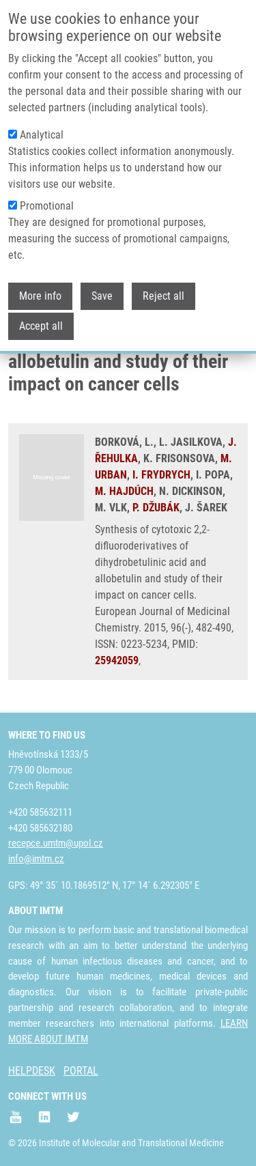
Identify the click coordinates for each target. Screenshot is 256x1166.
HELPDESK (31, 1070)
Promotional (47, 192)
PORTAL (80, 1070)
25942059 (117, 660)
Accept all (41, 313)
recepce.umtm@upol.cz (55, 843)
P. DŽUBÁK (156, 507)
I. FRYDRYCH (161, 474)
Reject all (163, 282)
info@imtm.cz (36, 859)
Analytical (41, 121)
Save (102, 282)
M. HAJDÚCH (124, 491)
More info (40, 282)
